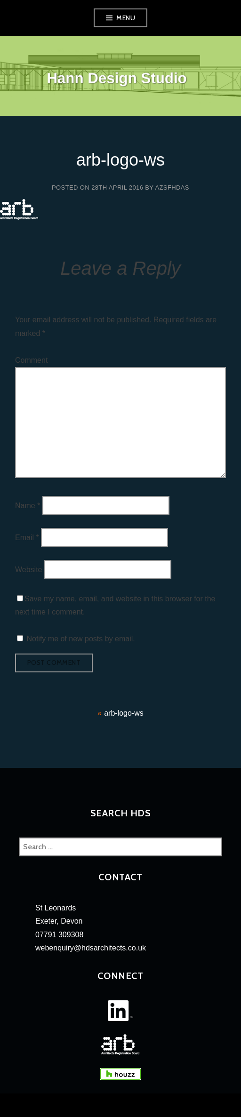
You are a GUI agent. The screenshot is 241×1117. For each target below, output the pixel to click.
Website (28, 570)
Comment (31, 360)
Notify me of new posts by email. (80, 639)
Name (27, 505)
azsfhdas (172, 187)
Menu (125, 18)
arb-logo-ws (124, 713)
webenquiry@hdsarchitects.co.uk (90, 948)
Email (27, 537)
